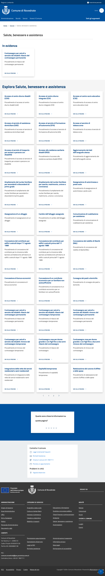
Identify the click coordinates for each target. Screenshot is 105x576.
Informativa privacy (59, 542)
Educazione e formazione (61, 508)
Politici (3, 521)
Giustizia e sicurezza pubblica (62, 511)
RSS (2, 569)
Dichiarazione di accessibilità (62, 548)
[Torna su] (100, 571)
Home (5, 26)
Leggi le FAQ (31, 545)
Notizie (81, 508)
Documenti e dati (6, 528)
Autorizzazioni (57, 525)
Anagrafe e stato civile (34, 508)
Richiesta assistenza (33, 548)
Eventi (81, 527)
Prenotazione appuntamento (36, 538)
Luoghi (81, 524)
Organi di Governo (7, 508)
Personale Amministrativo (9, 525)
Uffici (2, 514)
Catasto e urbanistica (34, 518)
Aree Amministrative (8, 511)
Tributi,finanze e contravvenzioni (63, 514)
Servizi (12, 26)
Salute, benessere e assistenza (63, 521)
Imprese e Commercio (34, 514)
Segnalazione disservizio (35, 542)
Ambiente (56, 518)
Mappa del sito (34, 569)
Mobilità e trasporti (33, 521)
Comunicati (82, 511)
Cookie (25, 569)
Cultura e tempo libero (34, 511)
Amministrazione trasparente (62, 538)
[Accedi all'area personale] (94, 2)
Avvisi (81, 514)
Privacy (18, 569)
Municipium (93, 569)
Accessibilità (10, 569)
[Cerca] (101, 10)
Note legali (56, 545)
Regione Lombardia (7, 2)
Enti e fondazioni (6, 518)
